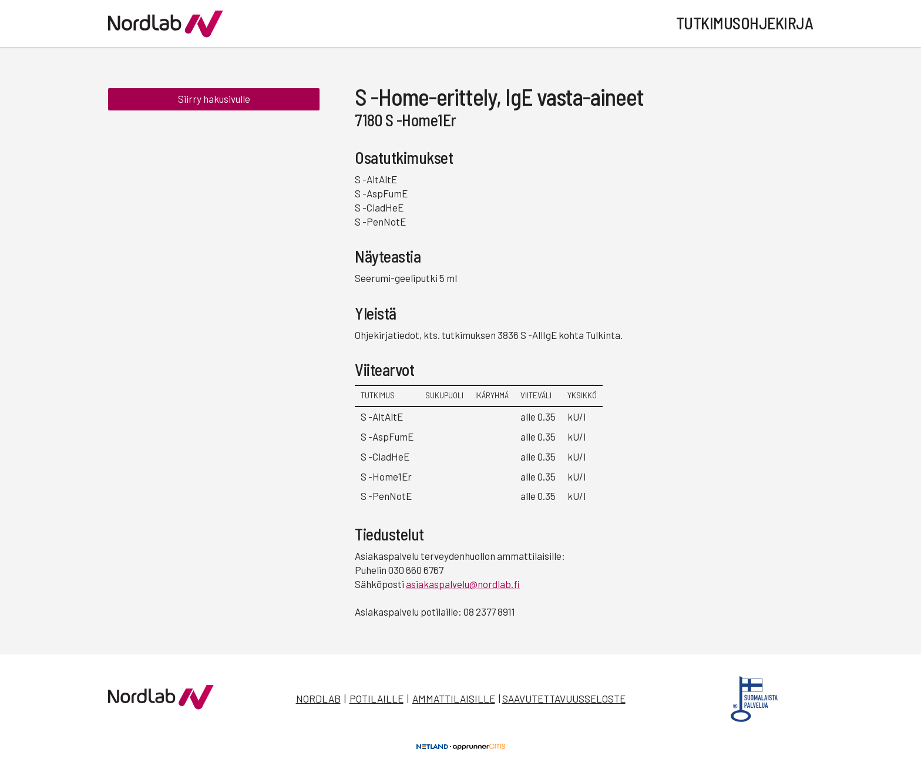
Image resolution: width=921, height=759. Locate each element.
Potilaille (376, 698)
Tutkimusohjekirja (745, 23)
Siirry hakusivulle (214, 99)
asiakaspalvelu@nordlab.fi (463, 584)
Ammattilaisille (453, 698)
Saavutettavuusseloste (564, 698)
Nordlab (318, 698)
